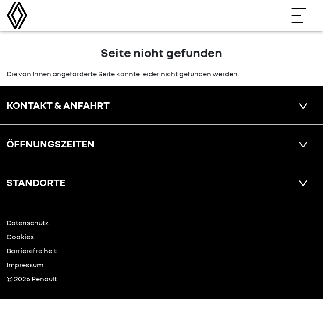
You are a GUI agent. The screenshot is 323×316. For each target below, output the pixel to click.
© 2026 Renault (32, 278)
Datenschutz (28, 222)
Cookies (20, 236)
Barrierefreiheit (32, 250)
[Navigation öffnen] (303, 15)
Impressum (25, 264)
